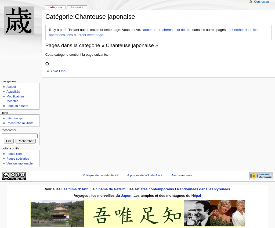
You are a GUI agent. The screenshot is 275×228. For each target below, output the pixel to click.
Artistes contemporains (154, 189)
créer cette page (90, 35)
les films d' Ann (76, 189)
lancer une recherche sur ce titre (167, 30)
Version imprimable (19, 163)
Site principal (15, 118)
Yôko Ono (58, 71)
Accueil (11, 86)
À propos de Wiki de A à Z (144, 175)
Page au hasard (17, 105)
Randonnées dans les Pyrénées (203, 189)
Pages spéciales (17, 158)
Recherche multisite (20, 123)
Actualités (13, 91)
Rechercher (9, 130)
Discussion (77, 7)
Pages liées (14, 153)
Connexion (261, 1)
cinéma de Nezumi (111, 189)
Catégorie (55, 7)
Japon (126, 196)
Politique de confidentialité (100, 175)
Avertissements (181, 175)
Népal (196, 196)
